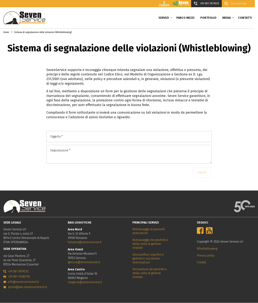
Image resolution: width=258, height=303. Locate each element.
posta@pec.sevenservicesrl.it (27, 287)
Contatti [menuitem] (248, 17)
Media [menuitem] (229, 17)
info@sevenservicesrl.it (23, 282)
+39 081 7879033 (18, 271)
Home (6, 32)
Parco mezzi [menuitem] (189, 17)
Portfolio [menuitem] (212, 17)
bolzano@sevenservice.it (84, 242)
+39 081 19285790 (19, 276)
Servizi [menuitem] (167, 17)
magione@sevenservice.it (85, 282)
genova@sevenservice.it (84, 262)
